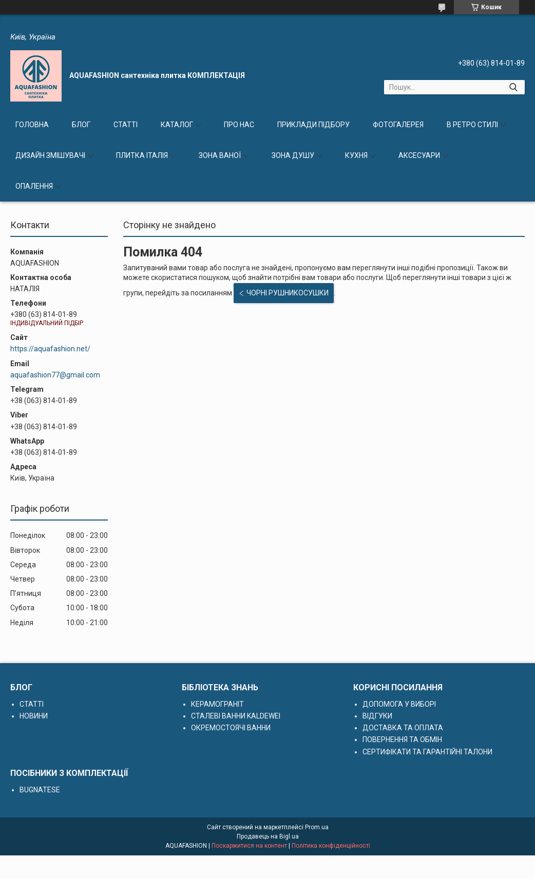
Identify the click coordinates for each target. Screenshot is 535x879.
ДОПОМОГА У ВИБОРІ (399, 704)
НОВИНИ (34, 716)
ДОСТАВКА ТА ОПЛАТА (402, 728)
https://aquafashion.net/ (50, 349)
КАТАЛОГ (177, 125)
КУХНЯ (356, 155)
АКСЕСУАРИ (419, 155)
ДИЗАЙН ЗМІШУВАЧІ (50, 155)
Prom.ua (317, 827)
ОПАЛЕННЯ (34, 186)
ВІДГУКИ (377, 716)
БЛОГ (81, 125)
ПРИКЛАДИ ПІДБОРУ (313, 125)
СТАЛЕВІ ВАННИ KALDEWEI (235, 716)
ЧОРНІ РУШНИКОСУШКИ (287, 293)
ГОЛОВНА (32, 125)
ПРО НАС (239, 125)
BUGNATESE (40, 790)
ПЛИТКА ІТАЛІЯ (142, 155)
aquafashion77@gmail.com (55, 375)
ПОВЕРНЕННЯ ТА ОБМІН (402, 739)
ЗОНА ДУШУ (293, 155)
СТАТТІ (125, 125)
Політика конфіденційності (331, 845)
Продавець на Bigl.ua (268, 836)
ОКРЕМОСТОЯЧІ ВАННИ (231, 728)
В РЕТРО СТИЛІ (472, 125)
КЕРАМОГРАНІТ (217, 704)
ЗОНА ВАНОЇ (220, 155)
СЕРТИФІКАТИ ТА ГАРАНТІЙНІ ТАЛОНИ (427, 752)
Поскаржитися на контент (249, 845)
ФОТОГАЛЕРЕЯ (398, 125)
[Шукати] (513, 87)
